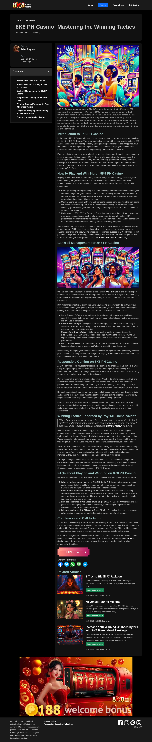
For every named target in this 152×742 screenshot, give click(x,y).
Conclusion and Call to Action (31, 117)
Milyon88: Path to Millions (103, 601)
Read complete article (95, 590)
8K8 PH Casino (113, 292)
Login (90, 5)
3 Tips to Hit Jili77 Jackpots (104, 576)
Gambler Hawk (114, 426)
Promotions (118, 5)
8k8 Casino (134, 5)
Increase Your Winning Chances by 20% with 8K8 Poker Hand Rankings (112, 628)
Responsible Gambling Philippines (58, 724)
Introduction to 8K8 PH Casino (31, 81)
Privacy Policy (50, 721)
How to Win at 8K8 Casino (111, 237)
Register (103, 5)
